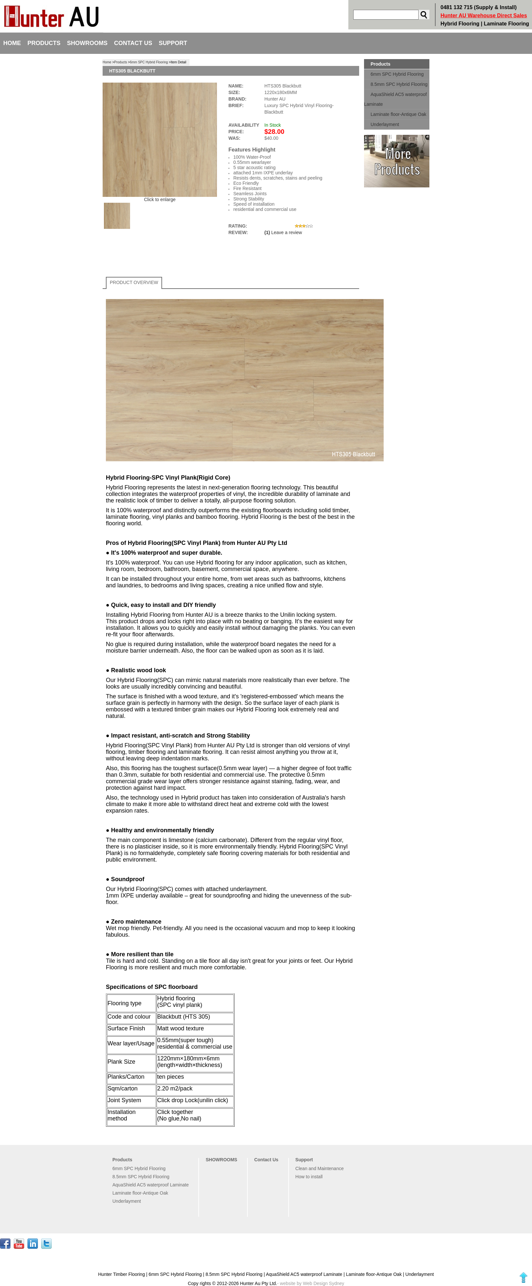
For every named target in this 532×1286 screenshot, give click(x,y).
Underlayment (385, 124)
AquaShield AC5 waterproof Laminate (395, 99)
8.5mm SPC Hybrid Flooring (399, 84)
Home (12, 43)
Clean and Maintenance (319, 1168)
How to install (309, 1176)
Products (43, 43)
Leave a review (286, 232)
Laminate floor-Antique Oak (398, 114)
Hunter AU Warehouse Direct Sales (484, 15)
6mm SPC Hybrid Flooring (397, 74)
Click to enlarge (160, 199)
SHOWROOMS (87, 43)
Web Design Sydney (323, 1283)
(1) (267, 232)
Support (173, 43)
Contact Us (133, 43)
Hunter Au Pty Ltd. (258, 1283)
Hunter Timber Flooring (122, 1274)
